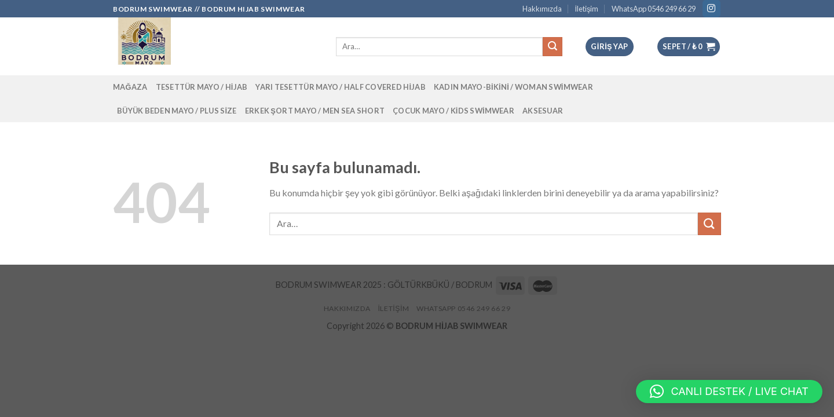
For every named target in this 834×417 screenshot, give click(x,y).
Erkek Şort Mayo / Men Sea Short (315, 110)
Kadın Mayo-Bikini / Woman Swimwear (513, 87)
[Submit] (709, 224)
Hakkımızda (542, 8)
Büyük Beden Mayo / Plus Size (177, 110)
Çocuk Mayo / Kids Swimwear (453, 110)
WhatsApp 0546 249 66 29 (654, 8)
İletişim (586, 8)
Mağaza (130, 87)
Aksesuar (542, 110)
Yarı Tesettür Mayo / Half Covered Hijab (340, 87)
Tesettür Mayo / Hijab (202, 87)
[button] (729, 391)
